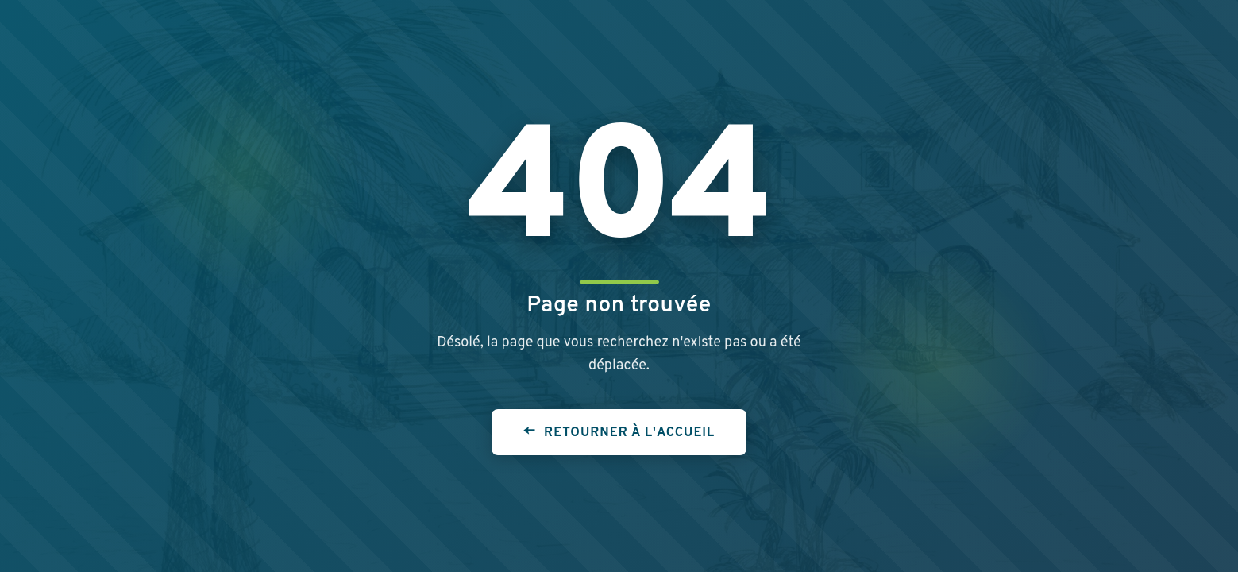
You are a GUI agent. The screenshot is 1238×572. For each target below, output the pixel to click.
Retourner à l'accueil (629, 433)
